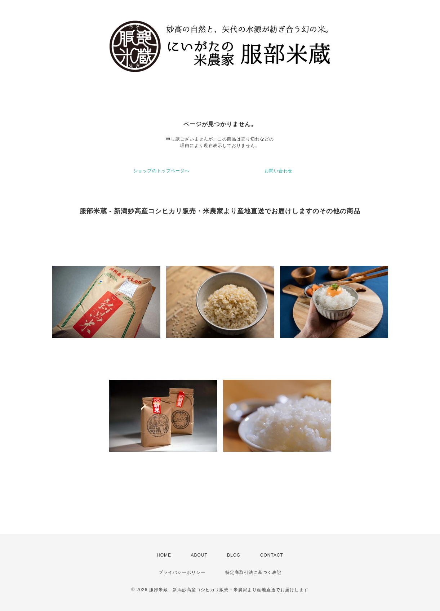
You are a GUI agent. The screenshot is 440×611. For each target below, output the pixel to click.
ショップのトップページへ (161, 170)
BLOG (233, 555)
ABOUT (199, 555)
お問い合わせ (279, 170)
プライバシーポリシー (182, 572)
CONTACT (271, 555)
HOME (164, 555)
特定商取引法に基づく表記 (253, 572)
